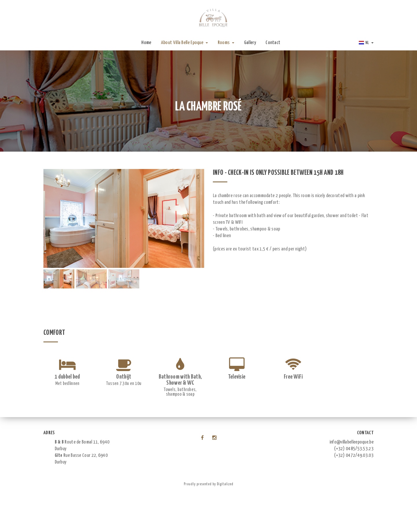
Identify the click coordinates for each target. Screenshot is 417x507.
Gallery (250, 42)
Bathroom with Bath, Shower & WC (180, 380)
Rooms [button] (226, 42)
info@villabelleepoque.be (352, 442)
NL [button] (366, 43)
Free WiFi (293, 377)
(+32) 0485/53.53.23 (354, 448)
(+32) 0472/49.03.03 (354, 455)
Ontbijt (123, 377)
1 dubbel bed (67, 377)
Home (146, 42)
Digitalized (225, 484)
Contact (273, 42)
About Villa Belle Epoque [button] (184, 42)
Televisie (237, 377)
